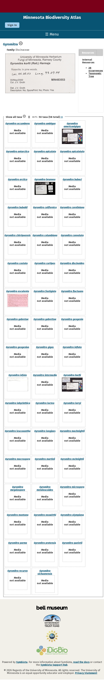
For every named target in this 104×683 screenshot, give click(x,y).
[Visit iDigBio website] (52, 651)
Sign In (12, 25)
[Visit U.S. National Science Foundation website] (52, 636)
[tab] (88, 53)
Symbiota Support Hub (54, 664)
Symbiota (21, 662)
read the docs (81, 662)
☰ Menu (52, 34)
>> (61, 117)
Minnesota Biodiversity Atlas (52, 17)
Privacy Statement (86, 673)
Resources (88, 52)
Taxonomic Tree (94, 75)
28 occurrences (95, 69)
